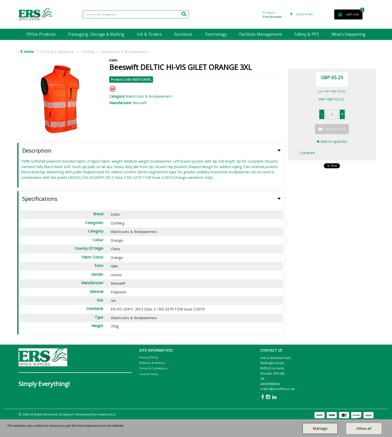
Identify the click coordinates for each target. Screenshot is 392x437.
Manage (320, 428)
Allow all (363, 428)
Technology (216, 34)
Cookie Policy (148, 374)
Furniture (183, 34)
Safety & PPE (306, 34)
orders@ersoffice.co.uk (277, 389)
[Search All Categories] (135, 14)
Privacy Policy (148, 357)
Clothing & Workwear (56, 51)
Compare (303, 153)
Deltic (113, 60)
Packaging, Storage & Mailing (96, 34)
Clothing (88, 51)
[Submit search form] (184, 13)
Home (27, 51)
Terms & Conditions (153, 368)
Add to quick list (332, 141)
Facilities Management (260, 34)
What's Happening (349, 34)
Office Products (41, 34)
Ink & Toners (149, 34)
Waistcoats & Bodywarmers (125, 51)
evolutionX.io (106, 414)
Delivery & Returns (152, 363)
